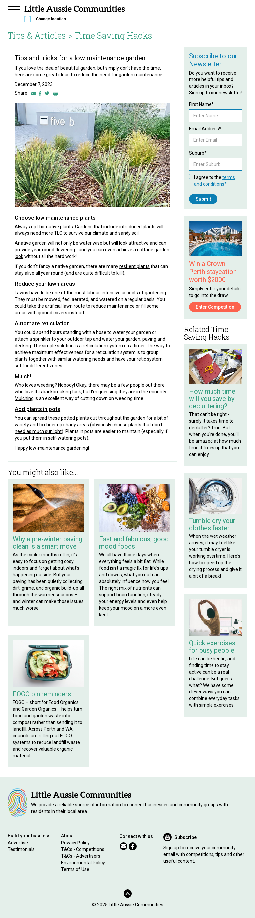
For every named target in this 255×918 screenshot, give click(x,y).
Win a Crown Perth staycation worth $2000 (213, 272)
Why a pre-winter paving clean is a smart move (47, 543)
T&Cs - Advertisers (80, 856)
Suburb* (198, 153)
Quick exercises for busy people (212, 646)
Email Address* (205, 128)
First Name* (201, 104)
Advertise (18, 842)
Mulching (24, 398)
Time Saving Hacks (113, 35)
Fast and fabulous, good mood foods (134, 543)
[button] (14, 9)
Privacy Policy (75, 842)
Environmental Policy (83, 862)
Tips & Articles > (40, 35)
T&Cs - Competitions (82, 849)
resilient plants (134, 266)
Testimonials (21, 849)
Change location (51, 19)
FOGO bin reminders (42, 694)
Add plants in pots (37, 409)
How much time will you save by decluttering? (212, 399)
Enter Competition (215, 307)
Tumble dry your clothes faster (212, 524)
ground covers (52, 312)
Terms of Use (75, 869)
